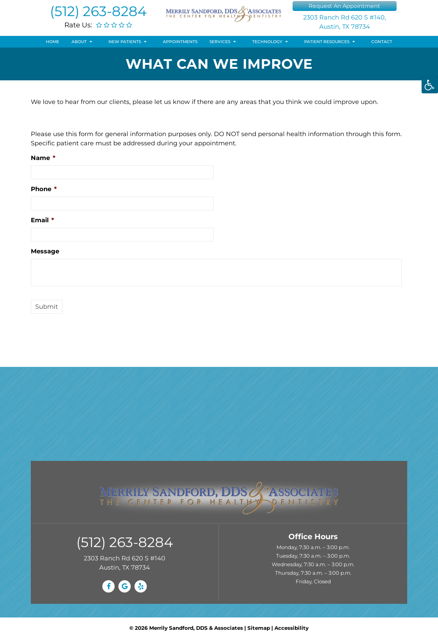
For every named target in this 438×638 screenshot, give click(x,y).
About (79, 41)
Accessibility (291, 628)
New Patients (124, 41)
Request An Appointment (344, 6)
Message (45, 251)
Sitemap (258, 628)
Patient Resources (326, 41)
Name (43, 158)
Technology (267, 41)
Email (42, 220)
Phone (44, 189)
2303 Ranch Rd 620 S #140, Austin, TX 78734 (344, 22)
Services (219, 41)
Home (52, 41)
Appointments (180, 41)
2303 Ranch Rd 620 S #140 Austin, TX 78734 (124, 563)
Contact (381, 41)
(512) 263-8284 (98, 11)
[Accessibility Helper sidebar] (430, 85)
